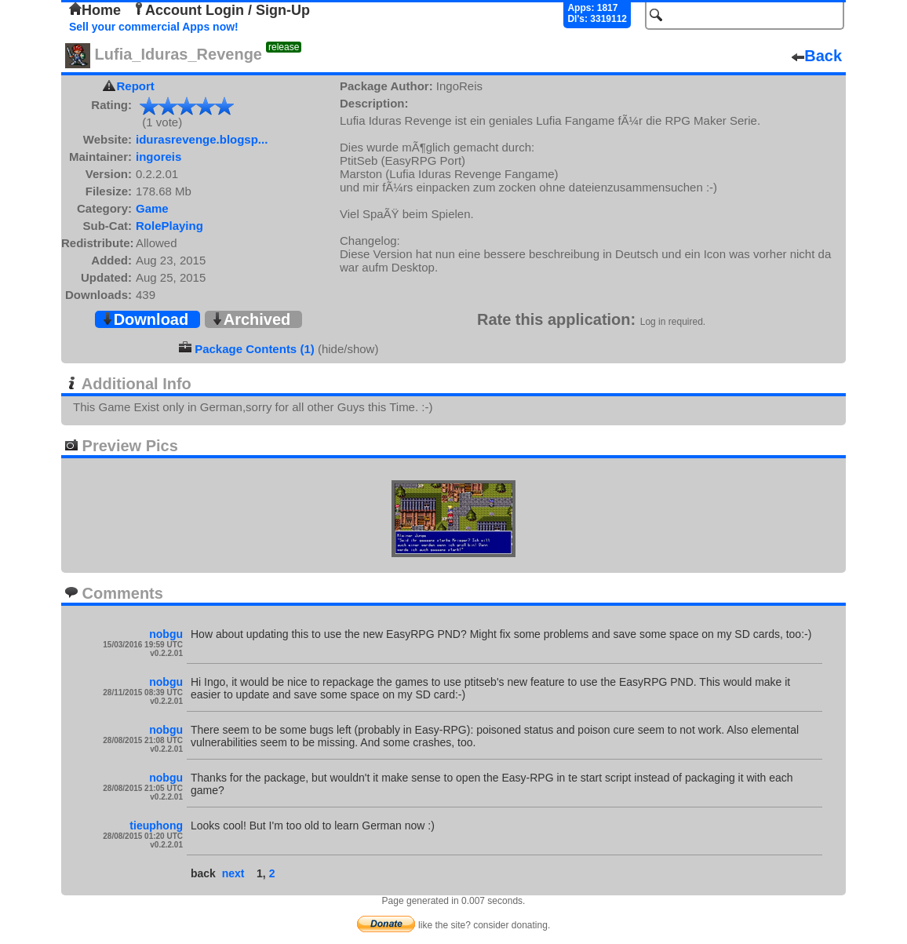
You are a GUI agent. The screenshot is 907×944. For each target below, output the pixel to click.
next (233, 873)
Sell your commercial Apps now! (154, 26)
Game (152, 208)
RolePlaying (169, 225)
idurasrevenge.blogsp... (202, 139)
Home (95, 10)
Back (817, 55)
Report (136, 86)
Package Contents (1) (255, 348)
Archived (251, 319)
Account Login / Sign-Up (221, 10)
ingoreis (158, 156)
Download (145, 319)
